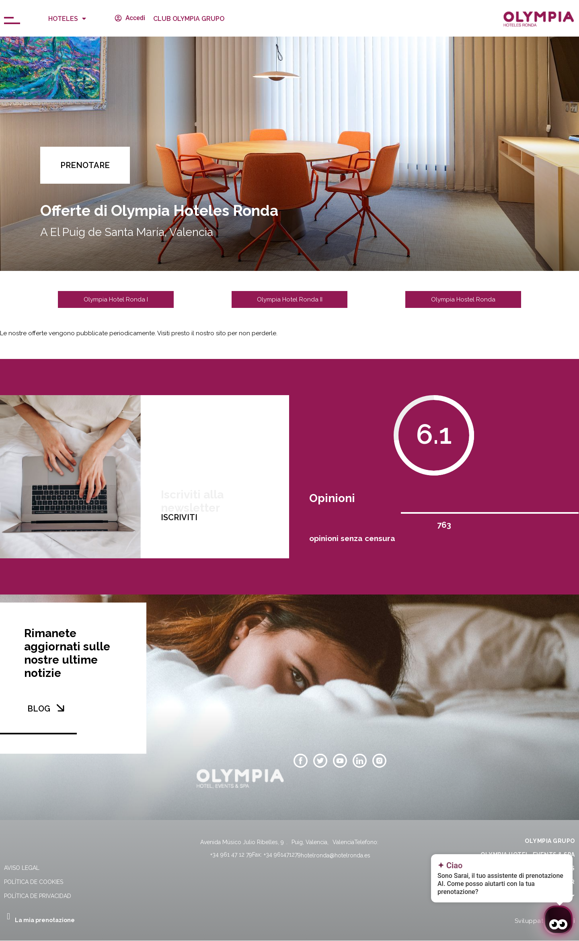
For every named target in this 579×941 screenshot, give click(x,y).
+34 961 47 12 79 (231, 854)
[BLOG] (60, 708)
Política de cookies (33, 882)
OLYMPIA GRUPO (550, 841)
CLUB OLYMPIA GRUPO (188, 19)
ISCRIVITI (179, 567)
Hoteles (67, 18)
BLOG (38, 708)
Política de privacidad (37, 896)
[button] (85, 165)
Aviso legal (21, 868)
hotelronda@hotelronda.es (335, 855)
